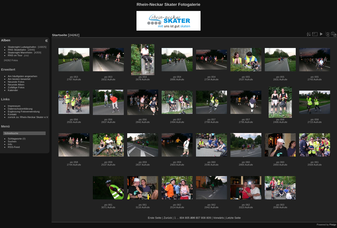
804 (182, 217)
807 (198, 217)
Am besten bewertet (19, 79)
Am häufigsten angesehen (22, 76)
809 (208, 217)
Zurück (168, 217)
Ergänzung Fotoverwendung (24, 111)
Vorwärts (218, 217)
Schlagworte (15, 138)
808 (203, 217)
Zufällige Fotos (16, 87)
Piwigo (332, 224)
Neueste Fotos (16, 81)
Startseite (59, 35)
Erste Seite (154, 217)
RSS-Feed (14, 147)
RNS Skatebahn (17, 49)
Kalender (13, 90)
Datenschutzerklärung (20, 108)
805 (187, 217)
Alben (5, 40)
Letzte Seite (233, 217)
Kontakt (12, 114)
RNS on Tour (15, 55)
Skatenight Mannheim (20, 52)
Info (10, 144)
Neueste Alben (16, 84)
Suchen (12, 141)
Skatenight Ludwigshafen (22, 46)
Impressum (14, 105)
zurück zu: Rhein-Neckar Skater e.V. (28, 117)
